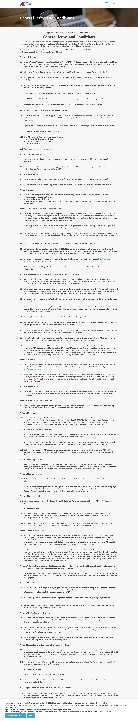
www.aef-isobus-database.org (40, 149)
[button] (15, 715)
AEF (106, 6)
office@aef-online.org (33, 369)
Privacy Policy (66, 705)
